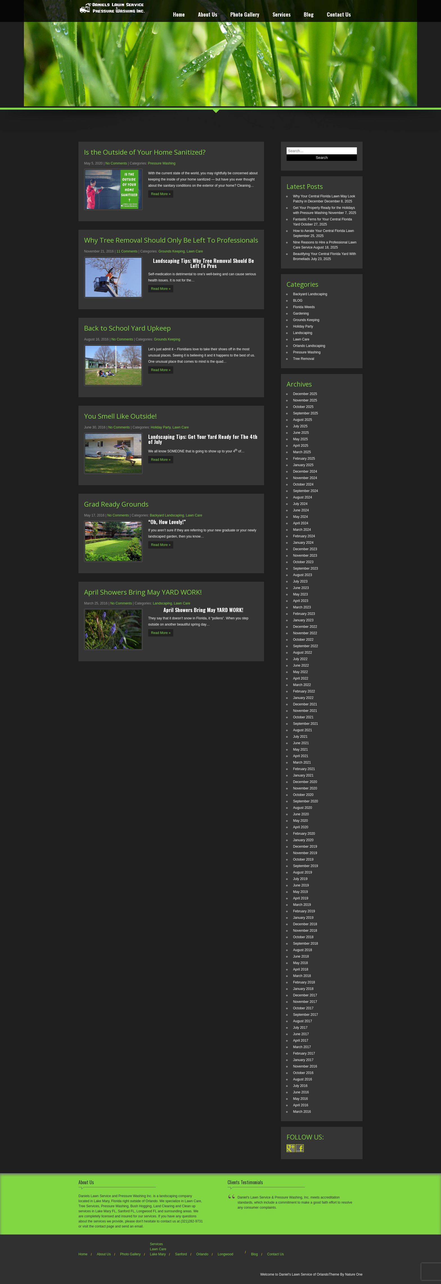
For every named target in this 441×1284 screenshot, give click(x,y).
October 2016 (303, 1073)
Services (282, 15)
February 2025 (304, 459)
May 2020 (300, 821)
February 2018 (304, 982)
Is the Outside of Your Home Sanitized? (145, 152)
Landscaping (162, 603)
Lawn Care (194, 251)
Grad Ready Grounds (116, 504)
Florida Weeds (304, 307)
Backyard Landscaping (167, 515)
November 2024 (305, 478)
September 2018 (305, 943)
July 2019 (300, 879)
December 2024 (305, 471)
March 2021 (302, 762)
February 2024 (304, 536)
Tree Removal (303, 359)
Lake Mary (158, 1254)
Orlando (202, 1254)
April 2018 (300, 969)
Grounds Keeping (171, 251)
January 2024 (303, 543)
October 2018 (303, 937)
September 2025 (305, 413)
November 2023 (305, 556)
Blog (309, 15)
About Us (207, 15)
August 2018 (302, 950)
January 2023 (303, 620)
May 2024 (300, 517)
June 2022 (301, 665)
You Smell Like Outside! (120, 416)
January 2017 (303, 1060)
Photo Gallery (244, 15)
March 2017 (302, 1047)
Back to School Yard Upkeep (127, 328)
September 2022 (305, 646)
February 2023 (304, 614)
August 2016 (302, 1079)
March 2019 (302, 905)
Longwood (225, 1254)
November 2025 (305, 400)
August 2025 (302, 420)
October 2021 (303, 717)
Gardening (301, 313)
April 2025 (300, 446)
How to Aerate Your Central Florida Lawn (323, 231)
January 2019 (303, 918)
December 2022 (305, 627)
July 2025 (300, 426)
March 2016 (302, 1112)
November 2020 (305, 788)
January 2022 (303, 698)
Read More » (160, 194)
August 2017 (302, 1021)
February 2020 (304, 834)
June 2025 (301, 433)
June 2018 (301, 956)
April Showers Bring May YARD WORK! (143, 592)
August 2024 (302, 497)
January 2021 (303, 775)
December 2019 (305, 847)
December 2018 (305, 924)
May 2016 (300, 1099)
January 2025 (303, 465)
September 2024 (305, 491)
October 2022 (303, 640)
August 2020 (302, 808)
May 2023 (300, 594)
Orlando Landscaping (309, 346)
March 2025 (302, 452)
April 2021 (300, 756)
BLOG (297, 301)
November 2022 (305, 633)
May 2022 (300, 672)
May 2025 (300, 439)
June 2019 (301, 885)
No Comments (116, 163)
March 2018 (302, 976)
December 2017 (305, 995)
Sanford (181, 1254)
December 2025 (305, 394)
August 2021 (302, 730)
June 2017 (301, 1034)
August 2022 (302, 653)
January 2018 (303, 989)
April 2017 (300, 1040)
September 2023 (305, 568)
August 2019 (302, 872)
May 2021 (300, 750)
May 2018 (300, 963)
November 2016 (305, 1066)
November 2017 (305, 1002)
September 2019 (305, 866)
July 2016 (300, 1086)
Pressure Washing (162, 163)
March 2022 (302, 685)
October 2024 (303, 484)
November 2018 (305, 931)
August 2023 (302, 575)
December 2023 (305, 549)
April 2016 (300, 1105)
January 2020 (303, 840)
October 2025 (303, 407)
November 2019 (305, 853)
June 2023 (301, 588)
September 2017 (305, 1015)
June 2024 (301, 510)
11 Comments (127, 251)
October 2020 (303, 795)
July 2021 (300, 737)
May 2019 (300, 892)
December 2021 (305, 704)
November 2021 (305, 711)
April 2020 (300, 827)
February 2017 (304, 1053)
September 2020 (305, 801)
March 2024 (302, 530)
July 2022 (300, 659)
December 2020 (305, 782)
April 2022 (300, 678)
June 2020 (301, 814)
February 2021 (304, 769)
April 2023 (300, 601)
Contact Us (339, 15)
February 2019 (304, 911)
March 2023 (302, 607)
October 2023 (303, 562)
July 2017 (300, 1028)
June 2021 (301, 743)
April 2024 (300, 523)
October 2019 (303, 859)
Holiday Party (160, 427)
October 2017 (303, 1008)
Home (179, 15)
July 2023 (300, 581)
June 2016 (301, 1092)
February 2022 (304, 691)
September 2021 (305, 724)
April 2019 (300, 898)
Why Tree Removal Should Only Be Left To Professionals (171, 240)
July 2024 (300, 504)
